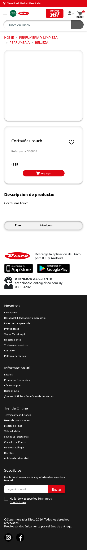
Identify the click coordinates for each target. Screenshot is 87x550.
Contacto (9, 350)
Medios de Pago (13, 425)
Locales (8, 374)
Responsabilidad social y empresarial (24, 317)
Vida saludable (12, 431)
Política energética (15, 356)
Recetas (8, 453)
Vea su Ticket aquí (14, 334)
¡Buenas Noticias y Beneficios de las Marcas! (29, 396)
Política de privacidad (16, 458)
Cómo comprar (12, 385)
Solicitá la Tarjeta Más (16, 436)
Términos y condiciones (17, 414)
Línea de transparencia (17, 323)
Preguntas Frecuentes (17, 380)
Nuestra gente (12, 339)
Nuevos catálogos (14, 447)
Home (9, 37)
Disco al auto (11, 390)
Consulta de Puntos (15, 442)
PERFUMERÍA (19, 42)
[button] (5, 13)
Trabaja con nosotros (16, 345)
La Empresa (10, 312)
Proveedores (11, 328)
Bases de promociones (17, 420)
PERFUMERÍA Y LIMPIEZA (38, 37)
